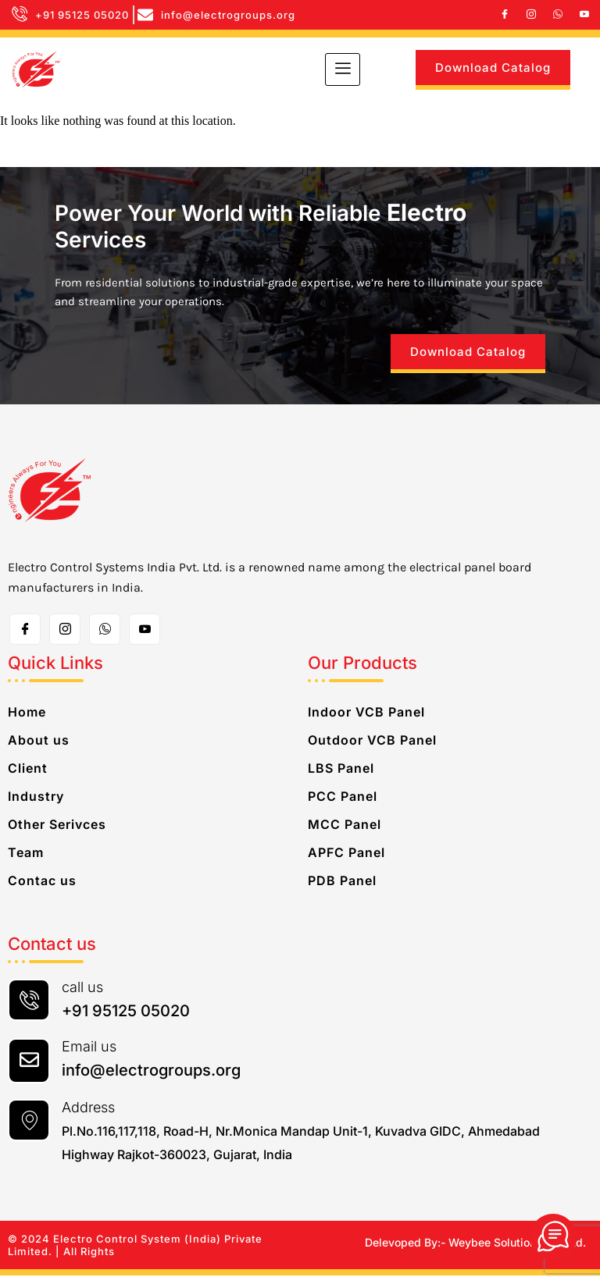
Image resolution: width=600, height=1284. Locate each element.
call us (82, 995)
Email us (89, 1055)
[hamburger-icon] (342, 69)
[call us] (29, 1008)
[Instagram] (531, 15)
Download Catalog (493, 67)
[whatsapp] (558, 15)
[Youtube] (584, 15)
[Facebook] (504, 15)
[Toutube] (144, 637)
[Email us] (29, 1069)
